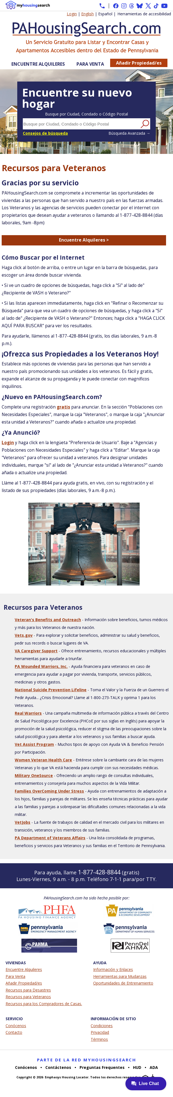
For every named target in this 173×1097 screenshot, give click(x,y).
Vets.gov (24, 635)
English (87, 13)
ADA (154, 1067)
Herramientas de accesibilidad (144, 13)
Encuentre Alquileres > (84, 240)
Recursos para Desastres (28, 990)
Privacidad (100, 1032)
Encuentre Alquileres (38, 64)
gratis (63, 407)
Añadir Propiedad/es (139, 63)
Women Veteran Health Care (43, 760)
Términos (99, 1039)
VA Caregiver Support (36, 650)
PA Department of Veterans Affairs (50, 837)
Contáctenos (58, 1067)
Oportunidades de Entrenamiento (123, 983)
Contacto (14, 1032)
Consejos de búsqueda (45, 133)
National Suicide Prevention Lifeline (50, 689)
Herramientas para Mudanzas (120, 976)
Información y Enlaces (113, 969)
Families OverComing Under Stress (49, 791)
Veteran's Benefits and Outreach (48, 619)
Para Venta (90, 64)
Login (72, 13)
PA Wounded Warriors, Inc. (41, 666)
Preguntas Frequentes (102, 1067)
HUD (137, 1067)
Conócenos (16, 1025)
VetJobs (22, 822)
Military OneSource (34, 775)
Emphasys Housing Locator (66, 1077)
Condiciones (102, 1025)
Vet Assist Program (34, 744)
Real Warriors (28, 713)
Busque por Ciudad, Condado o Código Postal (86, 114)
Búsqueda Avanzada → (129, 133)
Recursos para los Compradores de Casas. (44, 1003)
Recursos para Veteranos (28, 996)
